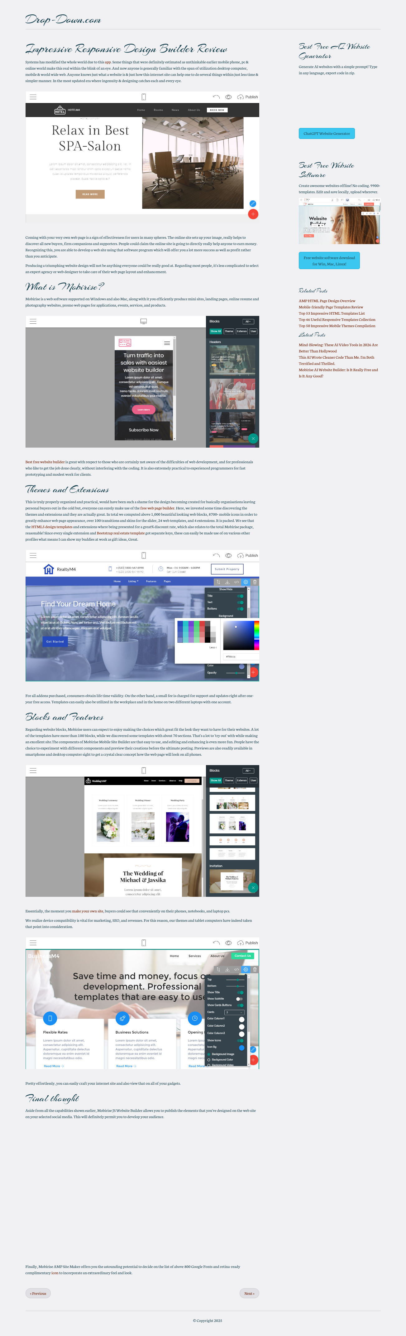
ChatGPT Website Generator (327, 133)
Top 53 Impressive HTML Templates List (332, 313)
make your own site (87, 910)
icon (55, 1272)
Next (249, 1293)
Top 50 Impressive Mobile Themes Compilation (337, 325)
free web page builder (157, 507)
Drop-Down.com (63, 19)
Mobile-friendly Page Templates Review (331, 306)
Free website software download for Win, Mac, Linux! (329, 260)
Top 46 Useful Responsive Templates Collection (337, 319)
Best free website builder (45, 461)
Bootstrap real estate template (121, 532)
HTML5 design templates (52, 526)
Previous (38, 1293)
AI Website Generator (334, 51)
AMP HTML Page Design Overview (327, 300)
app (108, 61)
